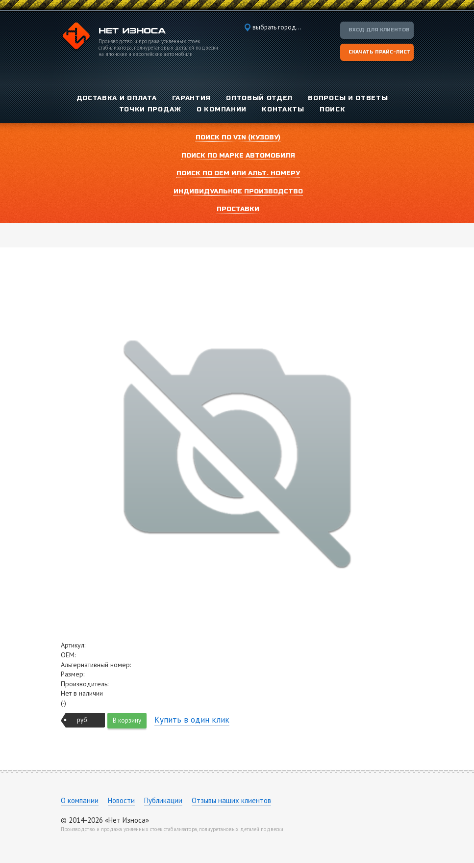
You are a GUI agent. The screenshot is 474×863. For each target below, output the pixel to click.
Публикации (163, 800)
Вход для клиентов (379, 30)
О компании (80, 800)
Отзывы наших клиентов (231, 800)
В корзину (127, 720)
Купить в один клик (191, 719)
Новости (121, 800)
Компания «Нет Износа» (113, 37)
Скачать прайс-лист (380, 52)
